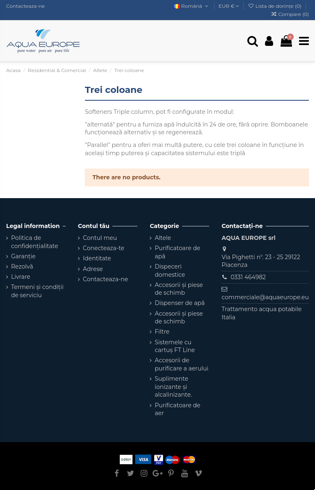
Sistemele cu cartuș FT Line (175, 346)
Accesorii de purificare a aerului (181, 364)
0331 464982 (248, 277)
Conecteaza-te (103, 248)
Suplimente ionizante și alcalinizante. (173, 386)
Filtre (162, 331)
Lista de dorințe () (275, 6)
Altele (163, 238)
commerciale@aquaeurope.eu (265, 297)
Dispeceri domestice (170, 270)
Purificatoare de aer (177, 409)
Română (191, 6)
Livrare (20, 276)
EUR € (229, 6)
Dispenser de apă (180, 303)
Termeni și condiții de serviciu (37, 291)
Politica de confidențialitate (34, 242)
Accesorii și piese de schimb (179, 289)
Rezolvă (22, 266)
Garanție (23, 256)
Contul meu (100, 238)
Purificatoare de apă (177, 252)
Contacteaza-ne (25, 6)
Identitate (97, 258)
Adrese (93, 269)
